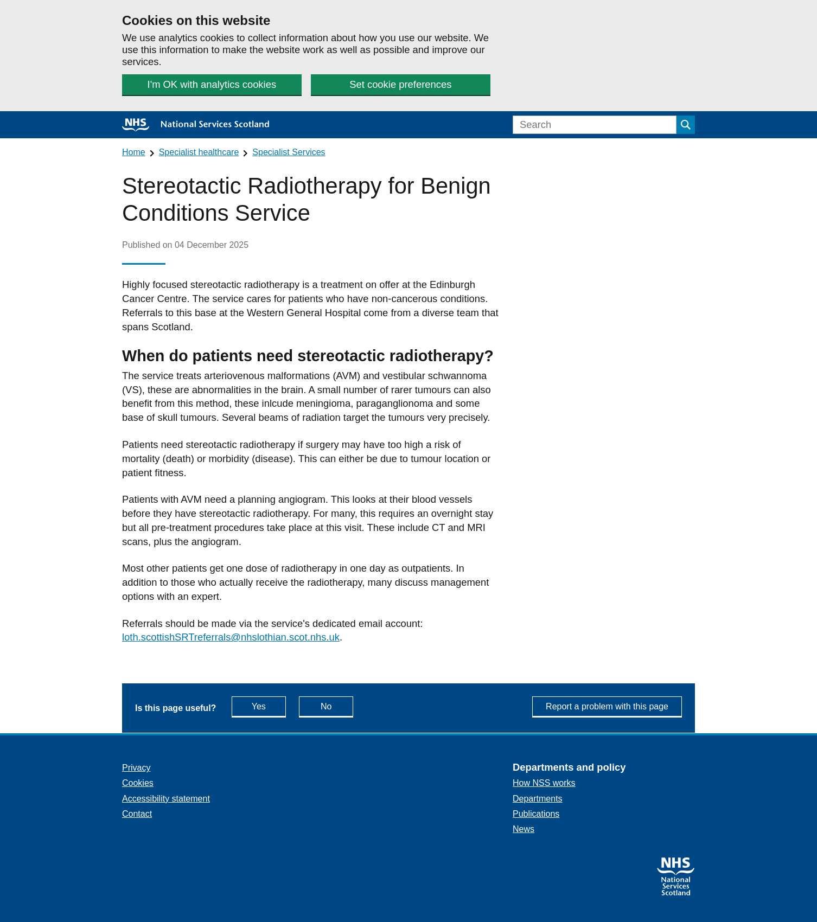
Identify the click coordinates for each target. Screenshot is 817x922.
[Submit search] (685, 125)
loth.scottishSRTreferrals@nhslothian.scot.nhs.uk (231, 637)
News (523, 829)
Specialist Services (288, 152)
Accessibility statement (166, 798)
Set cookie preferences (400, 84)
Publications (536, 813)
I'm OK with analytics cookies (212, 84)
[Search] (594, 125)
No (337, 706)
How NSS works (544, 782)
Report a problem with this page (607, 706)
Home (133, 152)
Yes (269, 706)
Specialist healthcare (199, 152)
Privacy (136, 767)
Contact (137, 813)
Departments (538, 798)
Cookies (138, 782)
